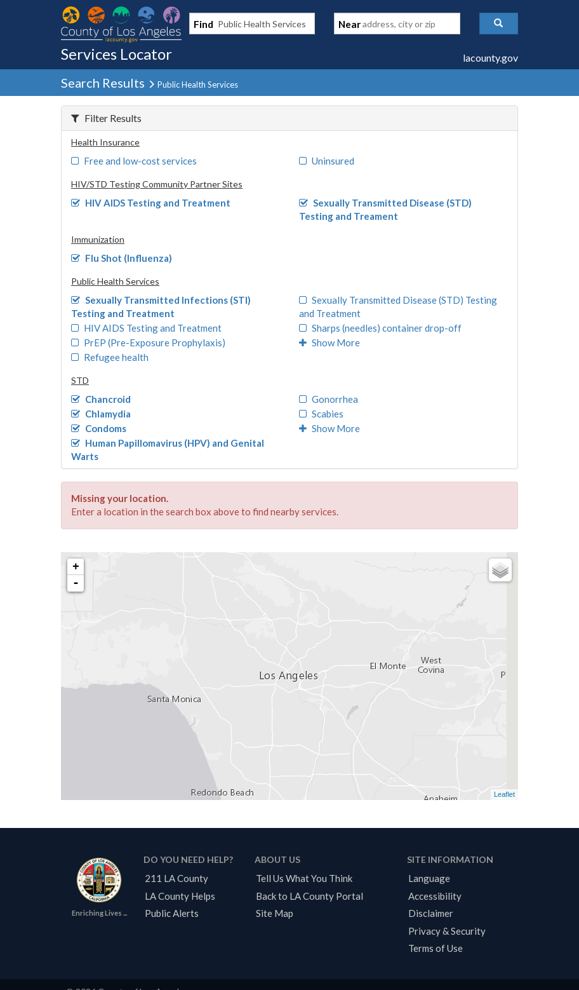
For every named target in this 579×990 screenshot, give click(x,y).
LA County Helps (180, 896)
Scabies (321, 413)
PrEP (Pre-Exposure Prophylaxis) (148, 342)
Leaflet (504, 794)
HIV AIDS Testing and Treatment (150, 202)
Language (429, 878)
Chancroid (101, 399)
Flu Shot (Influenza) (121, 258)
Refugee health (110, 357)
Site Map (274, 913)
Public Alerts (172, 913)
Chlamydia (101, 413)
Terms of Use (435, 948)
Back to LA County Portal (309, 896)
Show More (329, 342)
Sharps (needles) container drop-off (380, 328)
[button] (498, 23)
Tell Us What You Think (304, 878)
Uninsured (326, 160)
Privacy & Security (447, 931)
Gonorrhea (328, 399)
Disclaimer (430, 913)
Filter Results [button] (106, 118)
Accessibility (435, 896)
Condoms (98, 428)
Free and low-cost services (134, 160)
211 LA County (176, 878)
